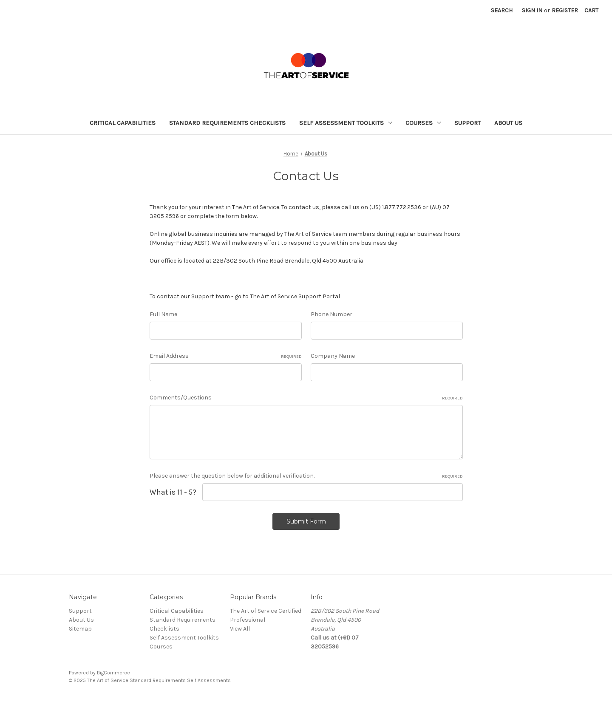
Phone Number (331, 314)
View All (240, 628)
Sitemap (80, 628)
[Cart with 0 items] (591, 10)
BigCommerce (113, 673)
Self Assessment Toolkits (345, 123)
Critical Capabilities (123, 123)
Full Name (163, 314)
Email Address (226, 356)
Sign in (532, 10)
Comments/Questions (306, 398)
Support (467, 123)
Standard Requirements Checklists (227, 123)
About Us (508, 123)
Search (502, 10)
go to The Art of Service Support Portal (287, 296)
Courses (423, 123)
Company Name (333, 355)
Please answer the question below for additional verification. (306, 476)
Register (565, 10)
